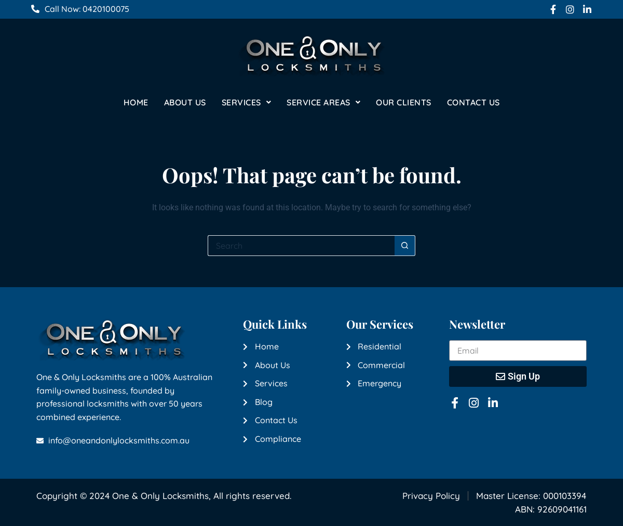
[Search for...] (301, 245)
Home (136, 102)
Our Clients (403, 102)
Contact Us (473, 102)
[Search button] (405, 245)
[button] (246, 102)
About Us (185, 102)
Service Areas (323, 102)
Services (247, 102)
